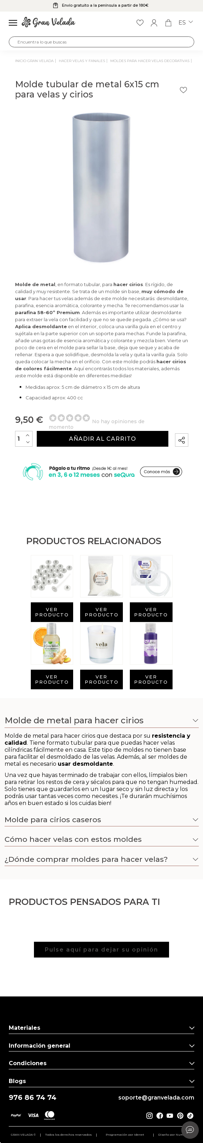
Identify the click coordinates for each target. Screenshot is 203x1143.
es (185, 23)
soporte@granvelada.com (156, 1098)
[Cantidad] (24, 439)
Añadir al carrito (102, 438)
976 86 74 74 (32, 1098)
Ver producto (52, 612)
